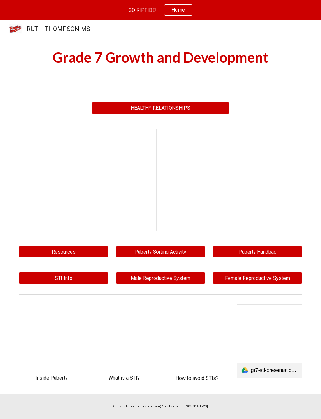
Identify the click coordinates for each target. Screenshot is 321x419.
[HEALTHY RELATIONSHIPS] (160, 108)
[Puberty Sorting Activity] (160, 252)
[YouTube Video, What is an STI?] (124, 337)
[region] (160, 10)
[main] (160, 57)
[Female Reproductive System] (257, 278)
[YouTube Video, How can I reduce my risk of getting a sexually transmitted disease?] (197, 337)
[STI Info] (63, 278)
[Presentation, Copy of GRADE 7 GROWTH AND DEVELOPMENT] (88, 180)
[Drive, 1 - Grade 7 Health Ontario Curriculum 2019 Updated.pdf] (233, 180)
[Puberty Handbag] (257, 252)
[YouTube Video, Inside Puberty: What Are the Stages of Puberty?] (51, 337)
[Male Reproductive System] (160, 278)
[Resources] (63, 252)
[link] (270, 341)
